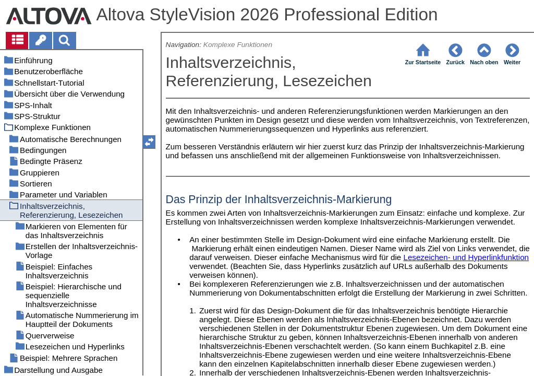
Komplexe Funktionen (237, 45)
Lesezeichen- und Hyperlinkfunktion (466, 257)
